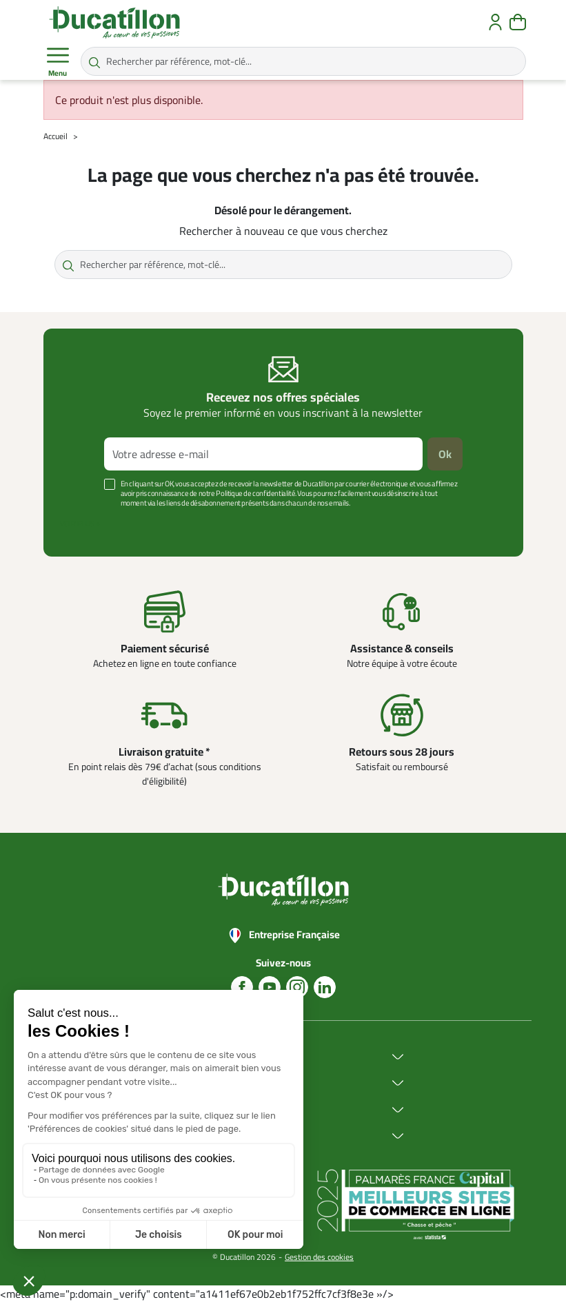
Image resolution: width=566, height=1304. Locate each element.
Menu (58, 62)
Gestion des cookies (319, 1257)
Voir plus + (80, 523)
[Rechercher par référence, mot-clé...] (303, 61)
